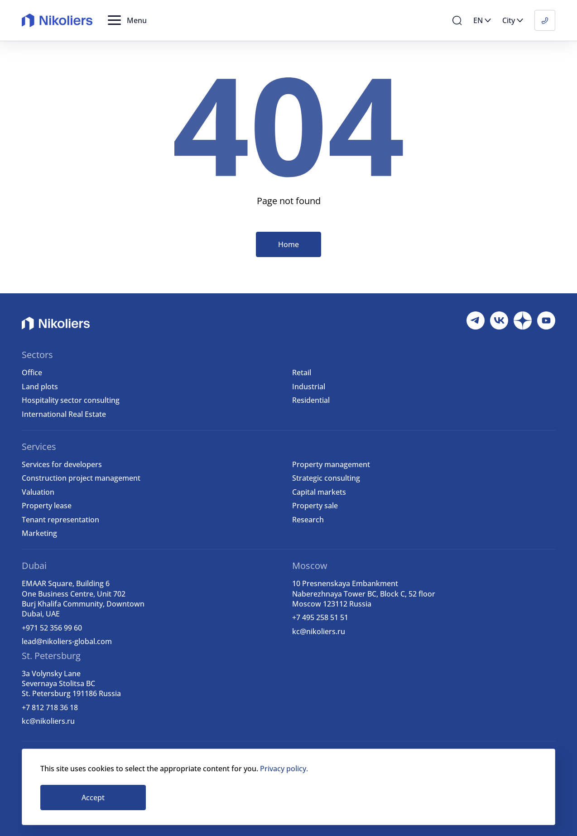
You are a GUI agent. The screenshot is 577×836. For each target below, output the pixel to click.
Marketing (39, 533)
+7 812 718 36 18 (50, 707)
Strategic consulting (326, 478)
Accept (93, 798)
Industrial (308, 387)
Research (308, 520)
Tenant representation (60, 520)
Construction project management (81, 478)
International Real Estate (64, 414)
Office (32, 372)
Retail (301, 372)
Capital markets (319, 492)
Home (288, 244)
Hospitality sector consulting (71, 400)
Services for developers (62, 464)
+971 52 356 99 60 (52, 628)
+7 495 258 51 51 (320, 617)
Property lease (47, 506)
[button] (127, 20)
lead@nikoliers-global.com (67, 641)
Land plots (40, 387)
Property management (331, 464)
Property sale (315, 506)
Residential (311, 400)
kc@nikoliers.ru (318, 631)
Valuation (38, 492)
